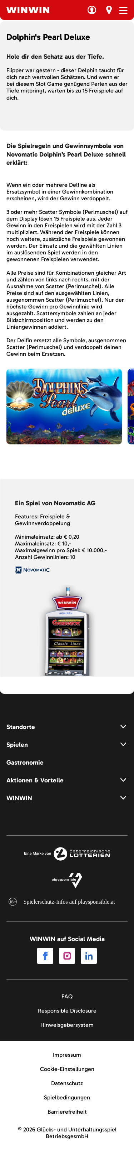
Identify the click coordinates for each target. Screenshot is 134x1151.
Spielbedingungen (67, 1097)
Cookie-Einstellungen (67, 1069)
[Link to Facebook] (45, 956)
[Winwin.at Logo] (27, 10)
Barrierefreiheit (67, 1111)
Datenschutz (67, 1083)
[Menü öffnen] (123, 10)
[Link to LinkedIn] (89, 956)
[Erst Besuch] (109, 10)
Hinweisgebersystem (67, 1024)
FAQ (67, 996)
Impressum (67, 1054)
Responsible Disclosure (67, 1010)
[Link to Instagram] (67, 956)
